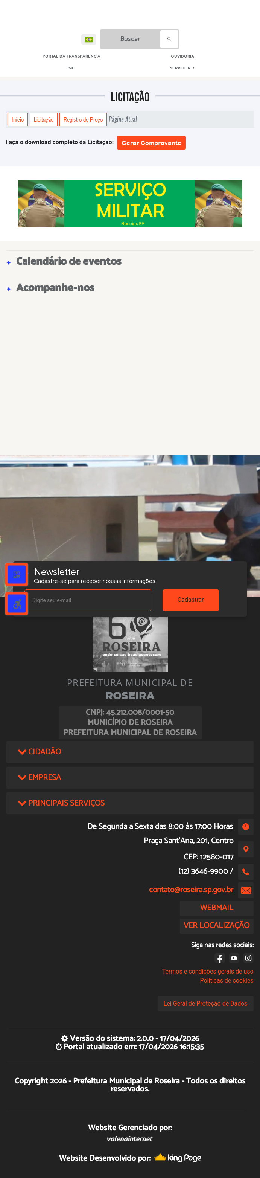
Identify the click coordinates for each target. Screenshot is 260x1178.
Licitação (43, 119)
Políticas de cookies (226, 980)
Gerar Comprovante (151, 142)
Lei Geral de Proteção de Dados (206, 1003)
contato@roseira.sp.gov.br (191, 890)
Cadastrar (191, 599)
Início (18, 119)
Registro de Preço (83, 119)
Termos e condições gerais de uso (208, 971)
